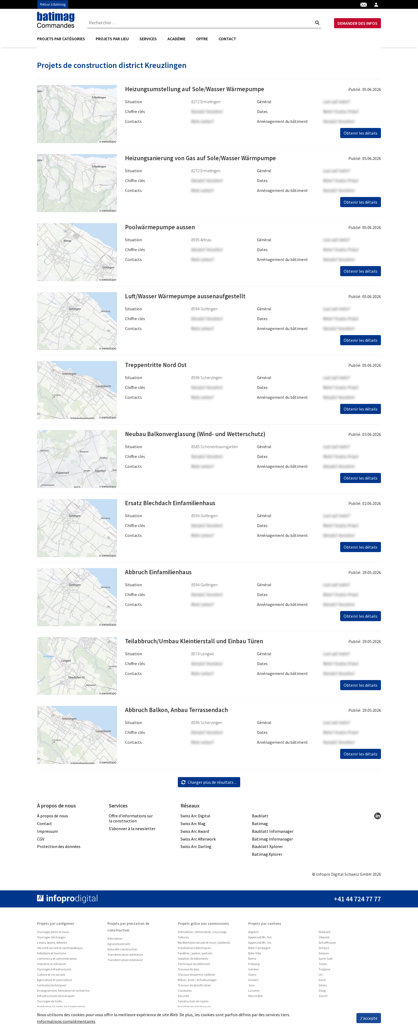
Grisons (253, 982)
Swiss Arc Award (194, 833)
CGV (40, 840)
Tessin (323, 966)
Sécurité (183, 998)
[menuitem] (63, 38)
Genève (253, 971)
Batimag (260, 825)
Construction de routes (193, 1003)
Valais (323, 987)
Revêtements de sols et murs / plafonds (204, 944)
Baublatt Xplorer (267, 848)
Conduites (185, 992)
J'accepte (368, 1018)
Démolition (115, 940)
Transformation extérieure (125, 956)
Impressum (47, 833)
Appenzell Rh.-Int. (260, 944)
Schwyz (324, 950)
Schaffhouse (327, 944)
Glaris (252, 976)
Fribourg (253, 966)
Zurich (323, 998)
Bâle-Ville (254, 955)
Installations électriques (194, 950)
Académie (176, 38)
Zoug (322, 992)
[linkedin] (377, 817)
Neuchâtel (255, 998)
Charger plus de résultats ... (209, 784)
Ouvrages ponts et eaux (53, 934)
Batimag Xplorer (267, 856)
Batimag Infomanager (272, 840)
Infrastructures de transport (55, 998)
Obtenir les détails (360, 135)
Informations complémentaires (66, 1021)
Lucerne (253, 992)
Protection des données (59, 848)
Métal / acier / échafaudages (197, 982)
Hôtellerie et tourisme (51, 955)
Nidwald (324, 934)
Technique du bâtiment (194, 966)
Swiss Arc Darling (195, 848)
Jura (251, 987)
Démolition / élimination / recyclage (202, 934)
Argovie (253, 934)
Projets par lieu (112, 38)
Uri (321, 976)
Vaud (322, 982)
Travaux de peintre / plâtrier (196, 976)
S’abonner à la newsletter (132, 830)
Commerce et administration (57, 960)
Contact (227, 38)
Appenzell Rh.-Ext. (260, 939)
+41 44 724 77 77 (357, 900)
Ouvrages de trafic (49, 1003)
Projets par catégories (61, 38)
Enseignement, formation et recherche (63, 992)
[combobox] (204, 22)
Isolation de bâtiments (193, 960)
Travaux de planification (194, 987)
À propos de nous (52, 817)
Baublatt (260, 817)
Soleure (324, 955)
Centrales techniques (51, 987)
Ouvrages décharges (51, 939)
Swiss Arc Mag (193, 825)
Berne (252, 960)
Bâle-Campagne (259, 950)
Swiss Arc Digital (195, 817)
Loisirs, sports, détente (52, 944)
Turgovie (324, 971)
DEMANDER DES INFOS (357, 23)
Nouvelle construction (122, 951)
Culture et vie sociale (51, 976)
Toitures (183, 939)
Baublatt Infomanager (273, 833)
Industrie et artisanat (51, 966)
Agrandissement (118, 946)
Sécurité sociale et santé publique (59, 950)
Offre (202, 38)
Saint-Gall (325, 960)
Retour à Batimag (53, 4)
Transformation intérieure (125, 962)
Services (148, 38)
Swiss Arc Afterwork (198, 840)
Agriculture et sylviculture (54, 982)
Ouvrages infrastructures (54, 971)
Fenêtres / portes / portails (195, 955)
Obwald (324, 939)
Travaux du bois (188, 971)
